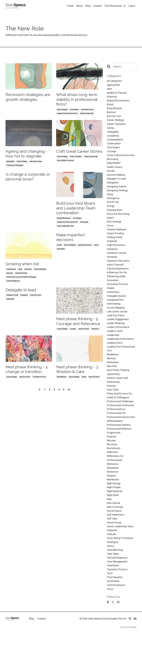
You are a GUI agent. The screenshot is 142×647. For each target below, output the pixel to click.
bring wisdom (61, 380)
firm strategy (114, 225)
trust (110, 585)
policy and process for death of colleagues (21, 279)
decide (59, 247)
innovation (112, 285)
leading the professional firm (67, 114)
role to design (115, 517)
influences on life (117, 277)
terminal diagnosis (13, 283)
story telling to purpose (65, 166)
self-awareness (116, 525)
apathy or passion (117, 93)
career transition (76, 162)
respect (111, 485)
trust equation (115, 589)
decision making (70, 247)
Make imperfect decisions (71, 239)
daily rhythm (114, 165)
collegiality (113, 133)
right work (113, 505)
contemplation (115, 141)
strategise (112, 553)
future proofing (115, 237)
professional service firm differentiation (121, 427)
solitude (111, 545)
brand (110, 105)
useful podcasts (116, 597)
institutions (113, 297)
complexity (113, 137)
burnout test (114, 117)
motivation (112, 369)
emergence (113, 201)
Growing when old (23, 265)
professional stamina (118, 433)
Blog (88, 5)
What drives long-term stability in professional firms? (78, 99)
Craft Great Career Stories (73, 155)
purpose (111, 445)
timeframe (113, 577)
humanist (9, 275)
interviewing (114, 309)
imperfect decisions (85, 247)
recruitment (114, 457)
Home (70, 5)
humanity (112, 261)
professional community (120, 413)
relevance (95, 331)
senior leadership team (65, 228)
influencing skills (116, 281)
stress (96, 247)
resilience (112, 481)
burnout (111, 113)
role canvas (114, 513)
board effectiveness (64, 220)
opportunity (113, 381)
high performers (116, 249)
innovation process (117, 289)
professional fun (116, 417)
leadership (10, 301)
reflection (112, 461)
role (109, 509)
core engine (77, 220)
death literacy (11, 271)
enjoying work (115, 213)
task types (113, 565)
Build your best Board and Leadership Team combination (76, 209)
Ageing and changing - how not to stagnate (27, 155)
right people (114, 497)
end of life (28, 271)
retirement (113, 489)
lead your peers (35, 297)
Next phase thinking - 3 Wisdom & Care (78, 372)
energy (111, 209)
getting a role (114, 241)
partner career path (86, 114)
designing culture (116, 189)
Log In (131, 5)
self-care (112, 529)
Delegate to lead (22, 291)
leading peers (115, 349)
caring (84, 380)
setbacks (112, 541)
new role (112, 373)
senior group (114, 533)
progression (113, 441)
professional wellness (119, 437)
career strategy (62, 110)
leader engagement (118, 325)
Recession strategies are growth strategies (26, 97)
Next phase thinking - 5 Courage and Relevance (79, 323)
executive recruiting (118, 217)
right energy (114, 493)
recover (111, 449)
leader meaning (115, 329)
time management (117, 573)
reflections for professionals (115, 467)
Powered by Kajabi (128, 640)
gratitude (112, 245)
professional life (116, 421)
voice (110, 601)
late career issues (87, 110)
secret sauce (114, 521)
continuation (74, 110)
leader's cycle (115, 337)
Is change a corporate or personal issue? (29, 178)
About (79, 5)
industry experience (118, 273)
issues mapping (116, 313)
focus (110, 229)
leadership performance (120, 345)
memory (111, 365)
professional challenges (14, 166)
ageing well (10, 162)
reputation (113, 477)
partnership (84, 224)
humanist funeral (21, 275)
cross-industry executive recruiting (121, 159)
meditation (113, 361)
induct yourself (115, 269)
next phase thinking (118, 377)
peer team (113, 397)
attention (112, 97)
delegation (24, 297)
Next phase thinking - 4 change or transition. (28, 372)
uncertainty (61, 251)
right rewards (115, 501)
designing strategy (117, 193)
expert (110, 221)
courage (73, 331)
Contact (97, 5)
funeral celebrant (40, 271)
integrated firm (115, 305)
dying (20, 271)
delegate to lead (12, 297)
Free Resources (115, 5)
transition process (39, 380)
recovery (112, 453)
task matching (115, 561)
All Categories (114, 81)
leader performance (118, 333)
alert (109, 88)
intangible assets (116, 301)
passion (111, 393)
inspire (111, 293)
